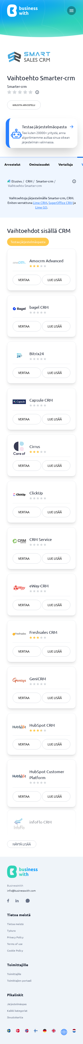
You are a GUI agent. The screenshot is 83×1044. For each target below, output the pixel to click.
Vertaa (23, 280)
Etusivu (17, 181)
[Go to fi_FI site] (35, 1032)
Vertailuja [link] (65, 164)
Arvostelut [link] (12, 164)
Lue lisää (55, 280)
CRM (29, 181)
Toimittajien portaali (19, 980)
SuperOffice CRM (60, 203)
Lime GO (41, 207)
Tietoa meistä (15, 924)
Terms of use (15, 944)
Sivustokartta (15, 1017)
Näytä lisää (22, 844)
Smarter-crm (44, 181)
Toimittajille (14, 974)
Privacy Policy (15, 937)
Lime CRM (40, 203)
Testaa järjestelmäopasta (28, 242)
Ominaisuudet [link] (39, 164)
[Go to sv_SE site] (9, 1032)
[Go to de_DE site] (44, 1032)
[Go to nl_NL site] (74, 1032)
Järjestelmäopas (17, 1004)
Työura (11, 930)
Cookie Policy (15, 950)
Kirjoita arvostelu (24, 105)
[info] (37, 92)
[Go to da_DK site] (17, 1032)
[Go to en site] (64, 1032)
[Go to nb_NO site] (27, 1032)
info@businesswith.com (21, 890)
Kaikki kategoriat (17, 1010)
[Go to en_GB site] (53, 1032)
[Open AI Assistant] (27, 900)
